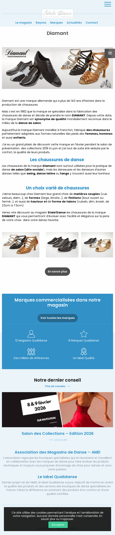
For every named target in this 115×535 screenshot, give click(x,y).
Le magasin (23, 23)
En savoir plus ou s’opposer (71, 517)
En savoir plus (57, 271)
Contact (92, 23)
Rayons (41, 23)
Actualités (74, 23)
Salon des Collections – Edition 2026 (58, 433)
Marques (56, 23)
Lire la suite (57, 440)
